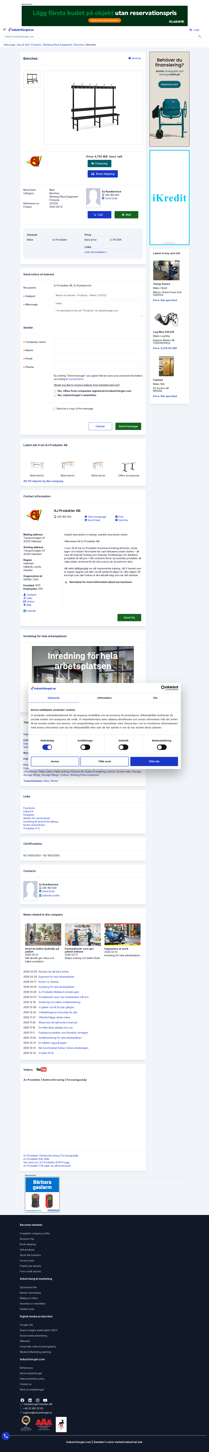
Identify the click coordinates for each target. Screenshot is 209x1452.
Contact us (26, 1384)
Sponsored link (28, 1287)
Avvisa (55, 761)
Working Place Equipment (57, 44)
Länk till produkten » (96, 252)
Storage (136, 771)
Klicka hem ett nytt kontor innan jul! (58, 1022)
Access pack (27, 1260)
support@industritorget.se (36, 1412)
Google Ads (26, 1324)
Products (36, 44)
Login (194, 29)
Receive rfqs (27, 1238)
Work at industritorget (32, 1389)
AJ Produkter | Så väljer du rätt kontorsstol (47, 1165)
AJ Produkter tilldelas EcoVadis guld (59, 991)
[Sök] (200, 37)
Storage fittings (31, 774)
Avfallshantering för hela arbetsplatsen (60, 1037)
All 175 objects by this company (43, 481)
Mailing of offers (29, 1298)
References (26, 1367)
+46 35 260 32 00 (31, 1408)
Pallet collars (45, 771)
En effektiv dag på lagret (52, 1042)
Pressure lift (77, 771)
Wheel (54, 780)
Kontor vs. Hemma (49, 981)
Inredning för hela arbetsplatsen (56, 986)
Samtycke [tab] (54, 697)
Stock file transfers (30, 1255)
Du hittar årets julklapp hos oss (56, 1027)
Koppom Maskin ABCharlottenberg (164, 341)
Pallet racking (61, 771)
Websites (25, 1341)
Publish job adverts (30, 1265)
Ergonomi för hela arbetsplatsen (56, 976)
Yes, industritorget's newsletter (76, 395)
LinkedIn (29, 610)
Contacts (29, 594)
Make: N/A (159, 383)
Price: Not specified (165, 300)
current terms (76, 379)
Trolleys (64, 774)
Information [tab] (104, 697)
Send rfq (129, 617)
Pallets (27, 758)
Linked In (28, 811)
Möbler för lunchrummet (36, 818)
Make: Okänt (160, 288)
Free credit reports (30, 1271)
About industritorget (31, 1373)
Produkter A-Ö (31, 828)
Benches (79, 44)
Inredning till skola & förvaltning (40, 821)
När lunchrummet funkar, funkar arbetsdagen (63, 1047)
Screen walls (123, 771)
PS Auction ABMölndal (161, 389)
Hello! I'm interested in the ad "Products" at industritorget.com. (98, 309)
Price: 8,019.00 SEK (165, 348)
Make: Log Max (161, 336)
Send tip (134, 58)
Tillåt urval (104, 761)
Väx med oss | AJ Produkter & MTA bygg (46, 1162)
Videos (29, 601)
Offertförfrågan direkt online (54, 1017)
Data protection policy (32, 1378)
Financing (99, 163)
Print (119, 516)
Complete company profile (35, 1233)
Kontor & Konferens (34, 824)
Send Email (109, 198)
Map (27, 604)
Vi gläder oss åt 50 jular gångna (56, 1007)
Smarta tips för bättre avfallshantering (59, 1002)
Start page (9, 44)
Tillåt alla (154, 761)
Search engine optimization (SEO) (39, 1330)
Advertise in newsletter (32, 1303)
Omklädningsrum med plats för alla (58, 1012)
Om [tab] (155, 697)
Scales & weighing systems (100, 771)
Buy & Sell (23, 44)
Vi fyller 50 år (46, 1053)
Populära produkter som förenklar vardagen (63, 1032)
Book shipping (102, 174)
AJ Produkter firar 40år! (36, 1158)
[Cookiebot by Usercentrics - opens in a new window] (163, 688)
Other (46, 780)
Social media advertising (33, 1335)
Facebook (29, 808)
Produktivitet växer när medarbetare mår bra (63, 997)
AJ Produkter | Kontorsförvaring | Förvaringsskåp (50, 1155)
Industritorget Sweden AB (36, 1404)
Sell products (27, 1249)
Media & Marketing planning (35, 1351)
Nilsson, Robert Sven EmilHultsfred (167, 293)
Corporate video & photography (38, 1346)
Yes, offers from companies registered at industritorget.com (94, 390)
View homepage (95, 516)
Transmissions (32, 780)
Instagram (28, 814)
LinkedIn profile (49, 895)
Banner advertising (30, 1292)
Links (27, 598)
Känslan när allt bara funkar (54, 971)
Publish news (27, 1309)
